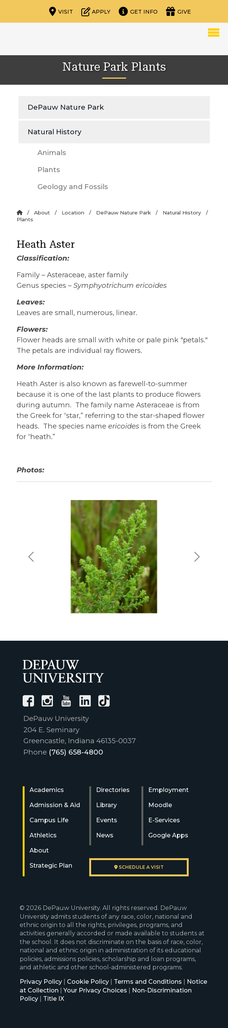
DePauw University (50, 39)
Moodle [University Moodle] (160, 805)
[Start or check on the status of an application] (96, 11)
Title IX (53, 998)
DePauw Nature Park (66, 107)
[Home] (19, 213)
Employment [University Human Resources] (168, 790)
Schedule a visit (139, 867)
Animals (51, 152)
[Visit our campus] (61, 11)
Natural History (54, 131)
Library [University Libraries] (106, 805)
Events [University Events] (106, 820)
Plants (48, 169)
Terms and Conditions (148, 981)
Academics (46, 790)
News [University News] (104, 835)
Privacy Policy (41, 981)
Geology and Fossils (72, 186)
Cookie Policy (88, 981)
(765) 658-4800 (76, 752)
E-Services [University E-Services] (164, 820)
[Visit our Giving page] (178, 11)
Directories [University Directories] (113, 790)
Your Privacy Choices (95, 990)
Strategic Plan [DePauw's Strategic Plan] (50, 865)
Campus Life (48, 820)
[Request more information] (138, 11)
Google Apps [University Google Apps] (168, 835)
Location (73, 213)
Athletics (43, 835)
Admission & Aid (54, 805)
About (42, 213)
